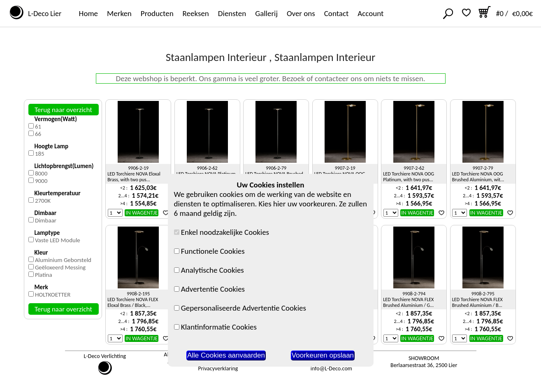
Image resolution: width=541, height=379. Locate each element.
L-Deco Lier (43, 13)
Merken (119, 13)
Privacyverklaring (218, 368)
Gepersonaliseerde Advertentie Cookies (240, 308)
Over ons (301, 13)
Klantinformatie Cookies (215, 327)
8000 (41, 173)
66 (38, 134)
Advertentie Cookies (209, 289)
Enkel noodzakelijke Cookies (221, 232)
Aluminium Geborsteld (63, 260)
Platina (43, 274)
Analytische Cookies (209, 270)
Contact (336, 13)
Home (88, 13)
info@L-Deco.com (331, 368)
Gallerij (266, 13)
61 (38, 126)
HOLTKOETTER (52, 294)
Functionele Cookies (209, 251)
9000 (41, 181)
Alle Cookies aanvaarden (226, 355)
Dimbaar (45, 220)
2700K (43, 200)
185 (39, 153)
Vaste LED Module (57, 240)
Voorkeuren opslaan (323, 355)
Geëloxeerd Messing (60, 267)
